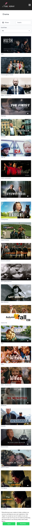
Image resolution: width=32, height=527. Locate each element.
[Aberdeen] (16, 137)
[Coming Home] (16, 219)
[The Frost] (16, 116)
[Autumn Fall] (16, 323)
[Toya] (16, 343)
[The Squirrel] (16, 488)
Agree (9, 524)
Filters (5, 22)
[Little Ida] (16, 157)
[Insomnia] (16, 426)
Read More (23, 524)
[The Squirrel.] (16, 509)
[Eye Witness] (16, 199)
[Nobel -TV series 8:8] (16, 95)
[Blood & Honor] (16, 447)
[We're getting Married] (16, 281)
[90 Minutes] (16, 405)
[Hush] (16, 54)
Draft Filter (4, 27)
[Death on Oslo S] (16, 467)
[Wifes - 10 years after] (16, 385)
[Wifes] (16, 364)
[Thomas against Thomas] (16, 75)
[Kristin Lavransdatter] (16, 178)
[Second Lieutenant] (16, 261)
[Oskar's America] (16, 240)
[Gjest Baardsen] (16, 302)
